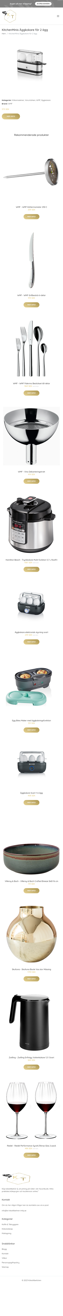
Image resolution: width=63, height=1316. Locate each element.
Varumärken (30, 100)
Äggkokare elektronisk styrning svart (31, 632)
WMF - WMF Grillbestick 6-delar (31, 295)
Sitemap (5, 1267)
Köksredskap (7, 1229)
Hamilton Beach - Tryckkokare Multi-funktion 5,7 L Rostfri (31, 560)
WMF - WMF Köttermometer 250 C (31, 207)
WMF (38, 100)
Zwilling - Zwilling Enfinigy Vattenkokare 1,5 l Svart (31, 1057)
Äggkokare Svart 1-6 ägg (31, 793)
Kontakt (5, 1253)
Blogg (4, 1249)
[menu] (58, 16)
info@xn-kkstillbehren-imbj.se (14, 1210)
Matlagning (6, 1233)
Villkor (4, 1258)
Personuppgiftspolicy (10, 1262)
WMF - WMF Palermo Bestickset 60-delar (31, 383)
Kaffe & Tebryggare (10, 1224)
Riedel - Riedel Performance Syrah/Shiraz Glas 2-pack (31, 1146)
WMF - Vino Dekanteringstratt (31, 472)
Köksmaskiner (18, 100)
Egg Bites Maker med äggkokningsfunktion (31, 720)
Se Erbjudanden (43, 4)
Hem (4, 33)
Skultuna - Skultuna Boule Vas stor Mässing (31, 969)
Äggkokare (45, 100)
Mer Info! (11, 116)
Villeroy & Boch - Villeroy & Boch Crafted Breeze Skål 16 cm (31, 881)
